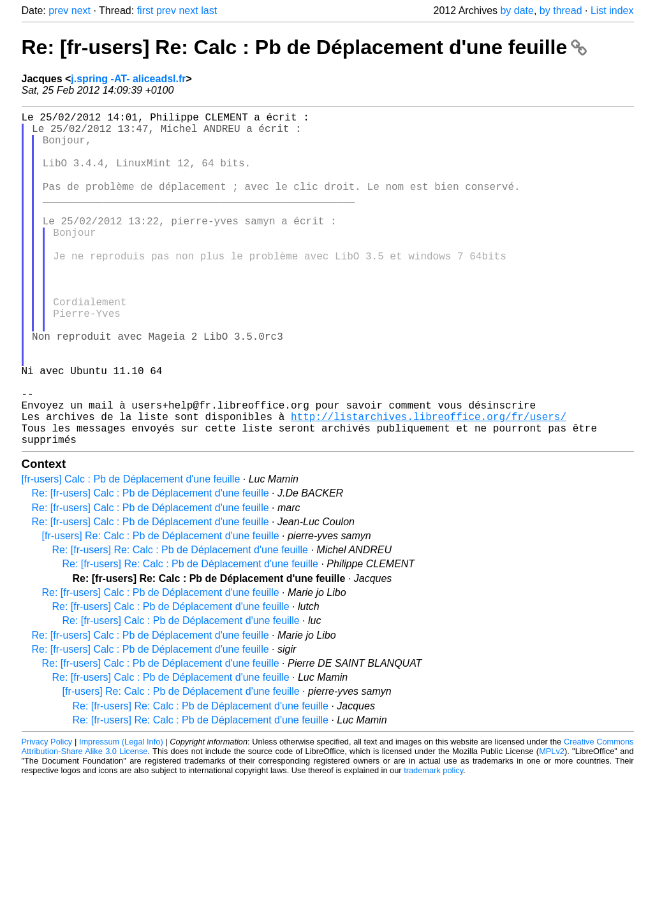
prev (58, 10)
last (209, 10)
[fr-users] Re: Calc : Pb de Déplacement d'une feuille (160, 608)
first (145, 10)
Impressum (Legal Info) (121, 814)
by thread (561, 10)
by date (516, 10)
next (81, 10)
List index (612, 10)
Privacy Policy (47, 814)
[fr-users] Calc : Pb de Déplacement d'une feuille (131, 551)
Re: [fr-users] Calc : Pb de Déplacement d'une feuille (150, 565)
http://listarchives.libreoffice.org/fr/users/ (428, 484)
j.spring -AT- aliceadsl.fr (128, 78)
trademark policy (433, 843)
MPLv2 (551, 824)
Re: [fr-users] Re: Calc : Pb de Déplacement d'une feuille (304, 47)
